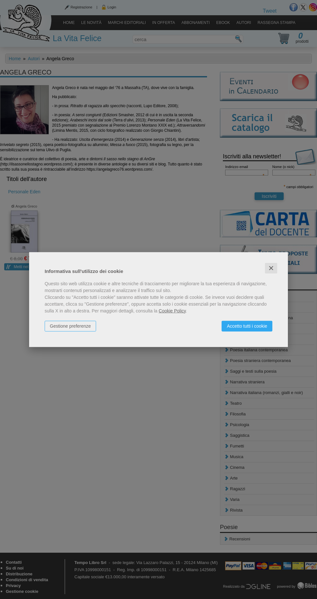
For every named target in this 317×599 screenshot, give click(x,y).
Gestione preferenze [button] (70, 325)
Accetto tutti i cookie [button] (247, 325)
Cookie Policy (172, 310)
